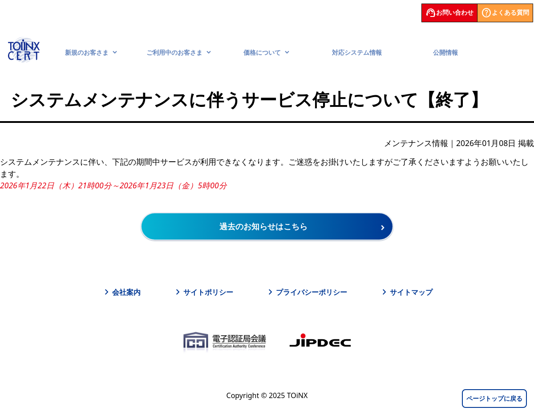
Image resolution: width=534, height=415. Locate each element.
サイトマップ (406, 292)
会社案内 (121, 292)
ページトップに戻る (494, 398)
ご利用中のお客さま (178, 52)
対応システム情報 (357, 52)
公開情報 (445, 52)
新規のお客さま (91, 52)
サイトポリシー (203, 292)
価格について (266, 52)
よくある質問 (505, 13)
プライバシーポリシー (306, 292)
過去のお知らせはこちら (263, 226)
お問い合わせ (449, 13)
